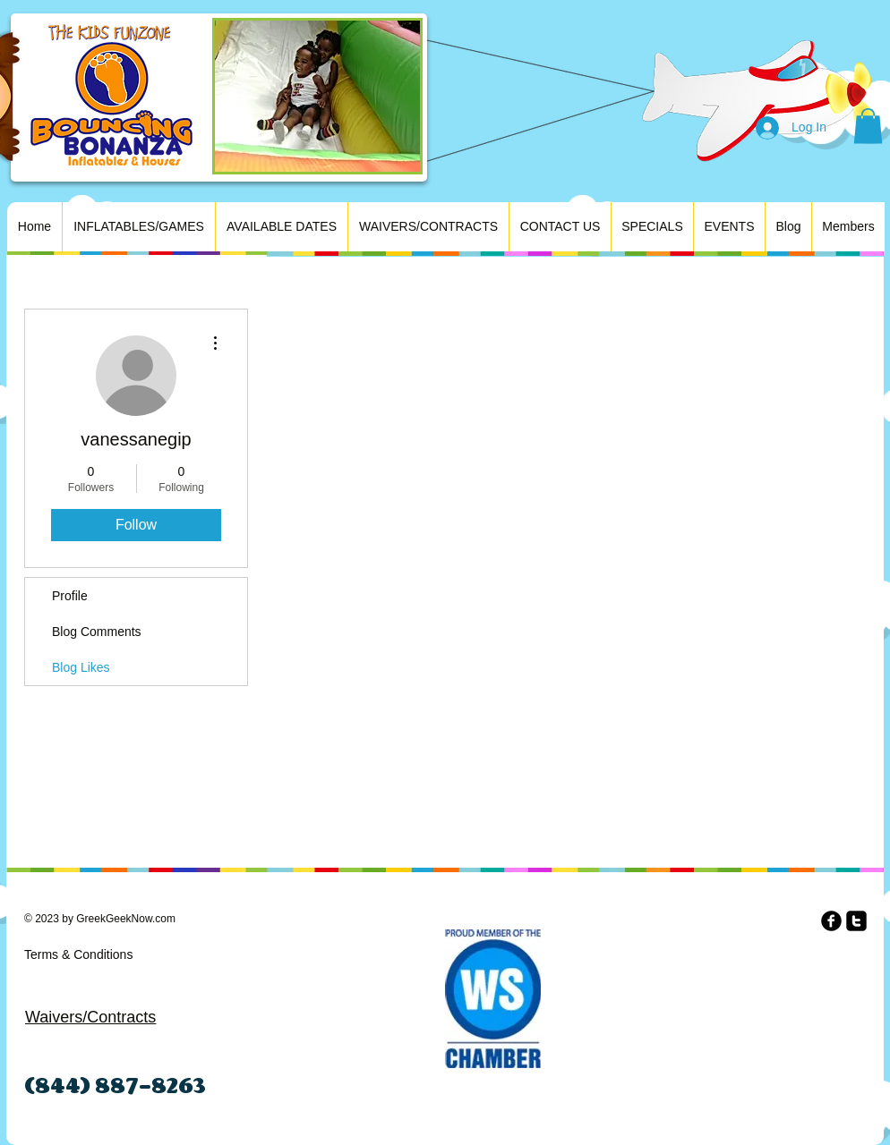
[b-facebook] (831, 921)
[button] (868, 125)
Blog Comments (96, 631)
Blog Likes (81, 667)
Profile (70, 596)
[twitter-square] (856, 921)
